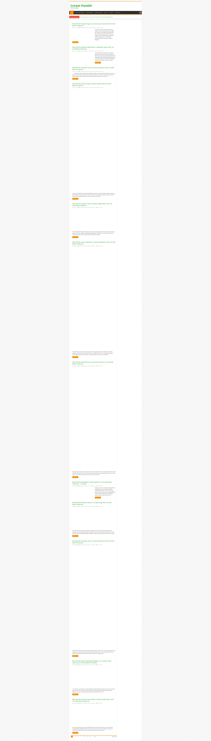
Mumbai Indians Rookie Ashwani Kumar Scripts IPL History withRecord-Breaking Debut (96, 17)
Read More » (75, 42)
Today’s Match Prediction (79, 12)
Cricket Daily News (89, 12)
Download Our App (98, 12)
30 (89, 736)
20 (87, 736)
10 (84, 736)
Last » (95, 736)
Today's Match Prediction (84, 27)
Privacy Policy (117, 12)
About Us (106, 12)
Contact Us (111, 12)
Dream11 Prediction (92, 27)
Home (72, 12)
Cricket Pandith (81, 5)
